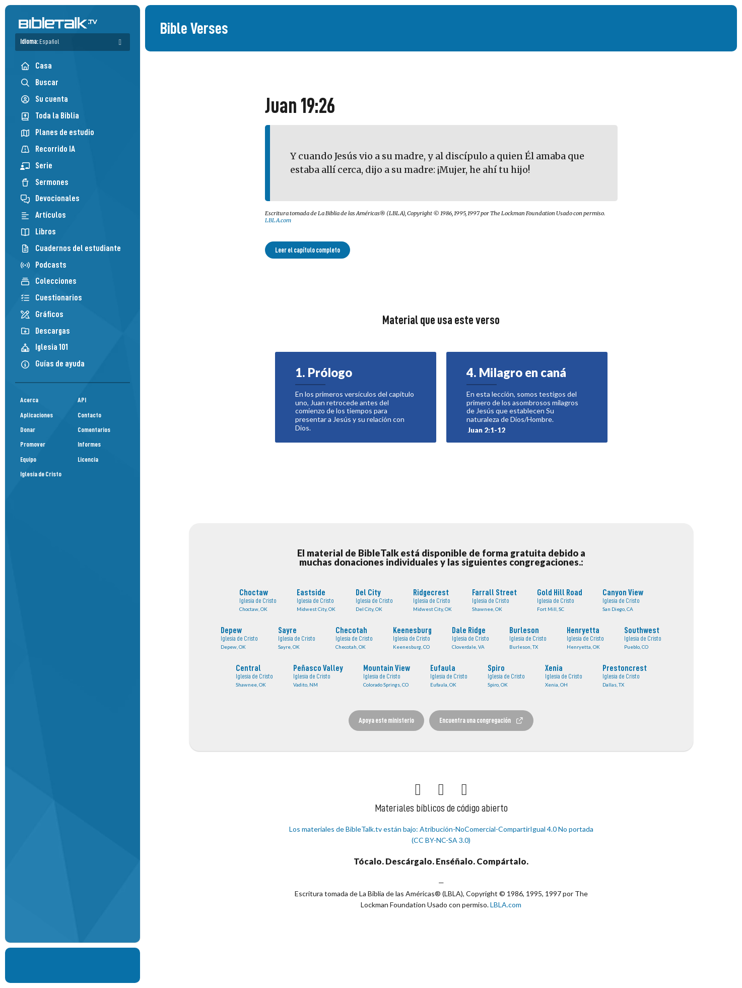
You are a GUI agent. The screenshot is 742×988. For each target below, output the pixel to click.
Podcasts (43, 265)
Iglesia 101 (44, 347)
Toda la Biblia (49, 115)
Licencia (88, 459)
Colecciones (48, 281)
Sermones (44, 182)
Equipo (28, 459)
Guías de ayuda (52, 363)
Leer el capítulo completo (307, 250)
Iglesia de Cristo (40, 474)
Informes (89, 444)
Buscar (39, 82)
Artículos (43, 215)
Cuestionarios (51, 297)
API (82, 400)
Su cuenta (44, 99)
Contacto (89, 415)
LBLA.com (278, 220)
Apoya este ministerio (386, 720)
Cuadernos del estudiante (70, 248)
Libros (38, 231)
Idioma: (39, 41)
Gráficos (41, 314)
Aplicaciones (36, 415)
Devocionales (50, 198)
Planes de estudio (57, 132)
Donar (27, 429)
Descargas (45, 331)
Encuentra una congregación (481, 720)
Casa (36, 65)
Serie (36, 165)
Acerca (29, 400)
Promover (32, 444)
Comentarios (94, 429)
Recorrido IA (47, 149)
